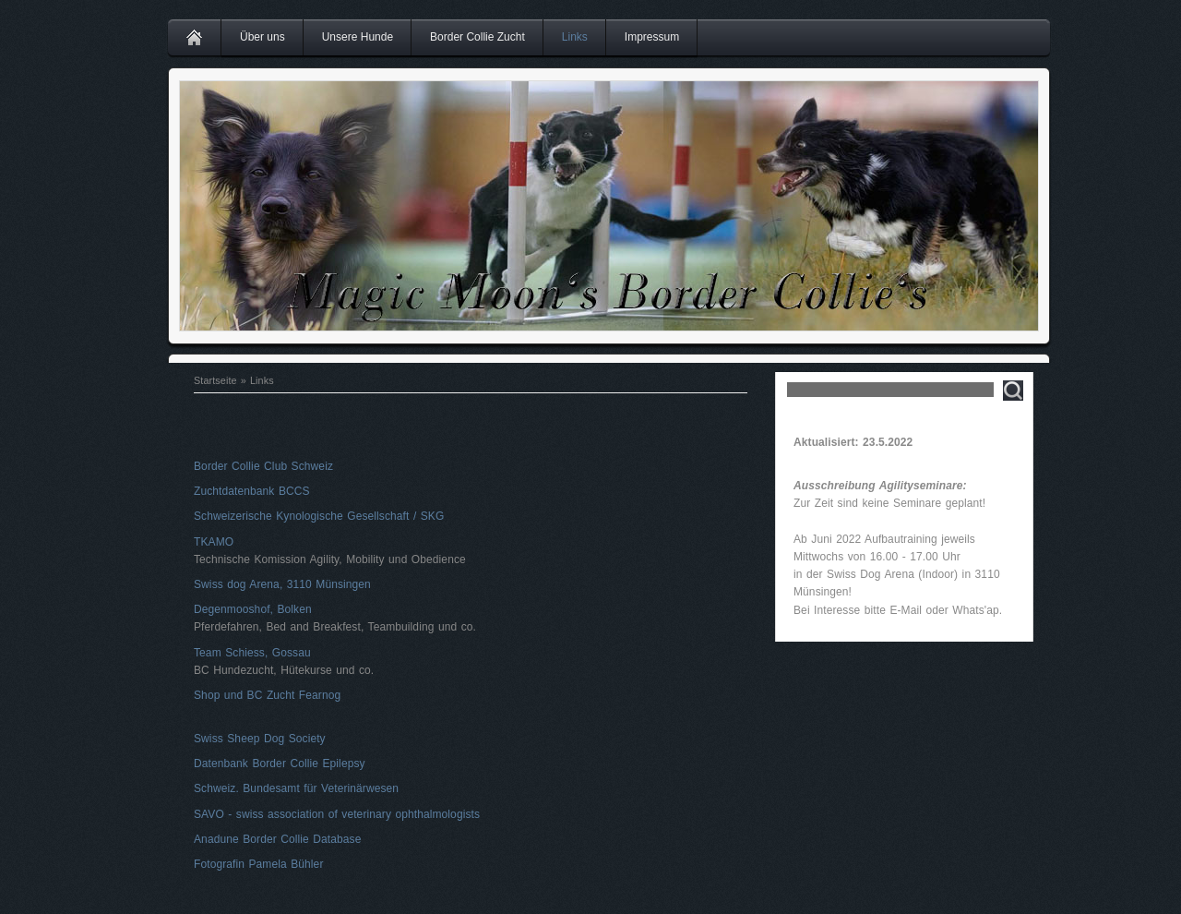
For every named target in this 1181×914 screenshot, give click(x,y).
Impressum (652, 36)
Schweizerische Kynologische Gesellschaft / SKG (319, 516)
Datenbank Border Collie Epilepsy (279, 763)
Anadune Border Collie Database (277, 839)
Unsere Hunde (357, 36)
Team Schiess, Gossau (252, 652)
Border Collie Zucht (477, 36)
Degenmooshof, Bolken (253, 609)
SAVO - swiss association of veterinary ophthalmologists (337, 814)
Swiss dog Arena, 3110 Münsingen (282, 584)
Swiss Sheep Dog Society (260, 738)
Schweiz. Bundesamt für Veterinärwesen (296, 788)
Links (575, 36)
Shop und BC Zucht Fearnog (267, 695)
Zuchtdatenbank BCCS (252, 491)
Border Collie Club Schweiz (263, 466)
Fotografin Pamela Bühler (258, 864)
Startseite (215, 380)
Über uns (262, 36)
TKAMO (213, 541)
